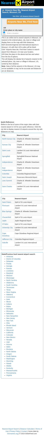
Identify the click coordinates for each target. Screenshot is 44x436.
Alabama (9, 294)
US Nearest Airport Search (29, 16)
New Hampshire (12, 316)
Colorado (9, 335)
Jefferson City (7, 239)
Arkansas (9, 256)
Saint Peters (6, 202)
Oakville (5, 243)
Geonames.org (12, 434)
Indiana (9, 304)
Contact (24, 431)
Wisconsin (10, 330)
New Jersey (10, 318)
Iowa (8, 299)
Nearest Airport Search (10, 429)
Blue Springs (6, 211)
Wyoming (9, 361)
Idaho (8, 347)
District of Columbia (13, 259)
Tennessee (10, 287)
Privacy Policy (15, 431)
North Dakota (11, 352)
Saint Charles (7, 186)
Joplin (4, 221)
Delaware (9, 261)
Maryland (9, 273)
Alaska (8, 366)
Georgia (9, 266)
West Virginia (11, 292)
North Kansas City (8, 139)
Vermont (9, 328)
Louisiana (9, 271)
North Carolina (11, 280)
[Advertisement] (22, 97)
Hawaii (8, 363)
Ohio (8, 323)
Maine (8, 306)
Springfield (6, 156)
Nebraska (9, 313)
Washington (10, 359)
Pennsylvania (11, 373)
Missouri (9, 275)
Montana (9, 349)
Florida (8, 264)
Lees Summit (7, 181)
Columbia (5, 174)
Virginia (9, 375)
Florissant (5, 206)
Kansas (9, 268)
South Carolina (11, 285)
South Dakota (11, 356)
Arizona (9, 344)
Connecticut (10, 297)
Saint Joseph (7, 177)
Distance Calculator (27, 429)
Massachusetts (11, 371)
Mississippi (10, 278)
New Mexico (10, 337)
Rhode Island (11, 325)
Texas (8, 290)
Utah (8, 342)
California (9, 333)
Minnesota (10, 311)
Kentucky (9, 368)
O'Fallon (5, 224)
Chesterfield (6, 217)
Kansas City (6, 145)
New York (9, 321)
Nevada (9, 340)
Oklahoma (10, 283)
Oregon (9, 354)
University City (7, 228)
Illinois (8, 302)
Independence (7, 162)
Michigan (9, 309)
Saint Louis (6, 150)
